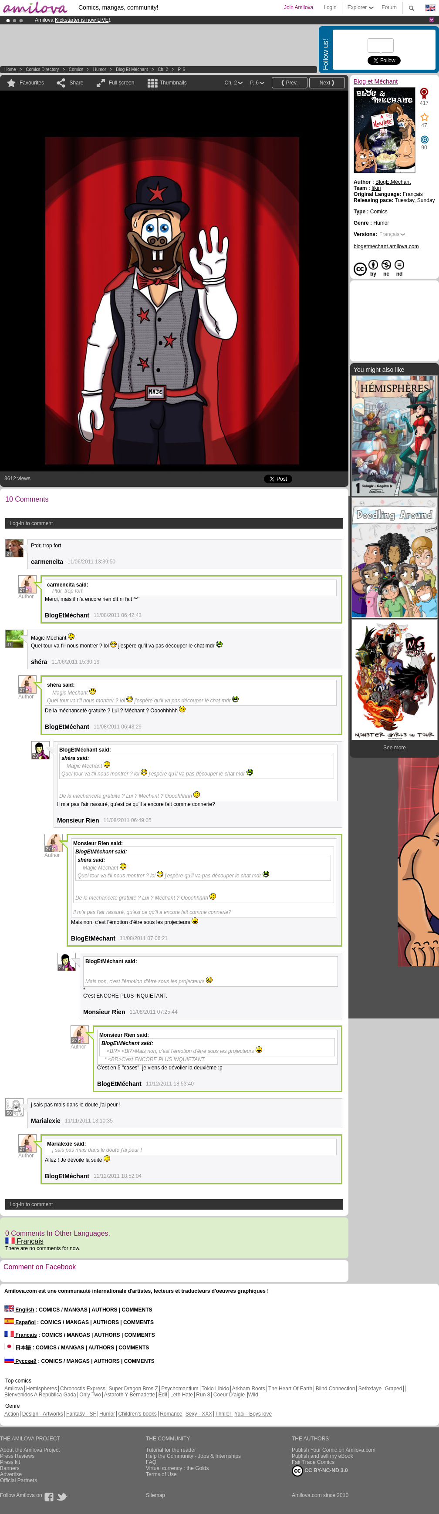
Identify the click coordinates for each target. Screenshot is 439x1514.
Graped (393, 1389)
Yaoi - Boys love (253, 1414)
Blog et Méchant (132, 69)
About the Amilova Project (30, 1450)
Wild (253, 1395)
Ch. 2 (163, 69)
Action (11, 1414)
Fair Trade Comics (313, 1462)
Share (76, 83)
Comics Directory (42, 69)
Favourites (32, 83)
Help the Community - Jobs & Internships (193, 1456)
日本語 (17, 1348)
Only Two (90, 1395)
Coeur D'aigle (230, 1395)
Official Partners (18, 1480)
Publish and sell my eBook (322, 1456)
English (19, 1310)
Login (330, 7)
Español (20, 1322)
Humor (99, 69)
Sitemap (155, 1495)
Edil (163, 1395)
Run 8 (203, 1395)
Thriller (224, 1414)
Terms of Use (161, 1474)
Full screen (122, 83)
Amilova (13, 1389)
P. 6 (182, 69)
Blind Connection (335, 1389)
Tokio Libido (215, 1389)
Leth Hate (181, 1395)
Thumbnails (173, 83)
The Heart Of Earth (290, 1389)
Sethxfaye (370, 1389)
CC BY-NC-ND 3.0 (320, 1471)
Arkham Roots (248, 1389)
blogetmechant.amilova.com (386, 246)
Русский (20, 1361)
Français (24, 1241)
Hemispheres (41, 1389)
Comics (76, 69)
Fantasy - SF (81, 1414)
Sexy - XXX (199, 1414)
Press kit (10, 1462)
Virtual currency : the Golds (177, 1468)
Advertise (11, 1474)
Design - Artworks (42, 1414)
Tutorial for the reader (171, 1450)
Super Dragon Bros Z (133, 1389)
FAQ (151, 1462)
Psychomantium (179, 1389)
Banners (10, 1468)
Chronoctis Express (82, 1389)
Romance (171, 1414)
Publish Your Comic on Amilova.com (333, 1450)
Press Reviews (17, 1456)
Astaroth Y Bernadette (129, 1395)
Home (10, 69)
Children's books (137, 1414)
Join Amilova (298, 7)
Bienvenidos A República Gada (40, 1395)
